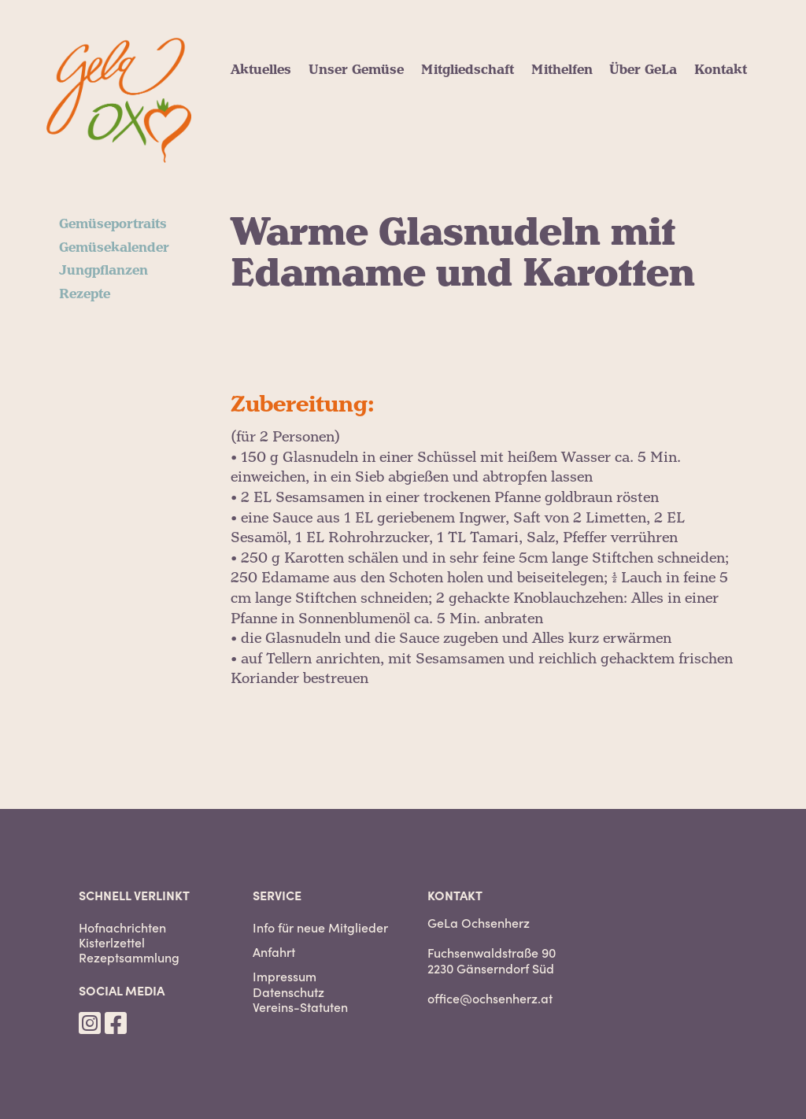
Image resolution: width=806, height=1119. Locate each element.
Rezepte (84, 294)
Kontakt (720, 70)
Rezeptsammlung (129, 957)
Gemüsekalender (114, 247)
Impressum (284, 976)
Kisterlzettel (112, 942)
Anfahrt (274, 951)
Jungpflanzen (103, 270)
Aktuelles (261, 70)
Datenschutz (288, 991)
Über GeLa (643, 70)
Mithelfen (562, 70)
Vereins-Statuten (300, 1006)
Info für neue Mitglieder (320, 927)
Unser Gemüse (356, 70)
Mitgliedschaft (467, 70)
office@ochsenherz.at (490, 997)
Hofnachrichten (122, 927)
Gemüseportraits (113, 224)
